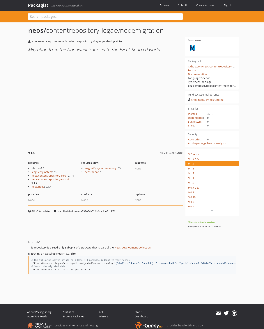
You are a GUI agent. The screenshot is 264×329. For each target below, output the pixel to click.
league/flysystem (41, 172)
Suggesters (195, 121)
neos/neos (37, 186)
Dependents (195, 117)
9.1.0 (191, 183)
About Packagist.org (39, 312)
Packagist (38, 5)
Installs (192, 114)
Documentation (197, 74)
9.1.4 (191, 163)
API (101, 312)
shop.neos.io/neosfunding (206, 99)
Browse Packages (73, 316)
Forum (192, 70)
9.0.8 (191, 206)
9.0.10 (192, 197)
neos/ (37, 30)
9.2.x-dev (193, 154)
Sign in (228, 5)
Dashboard (141, 316)
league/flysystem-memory (100, 168)
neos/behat (92, 172)
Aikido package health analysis (207, 143)
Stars (191, 125)
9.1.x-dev (193, 159)
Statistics (68, 312)
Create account (205, 5)
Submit (182, 5)
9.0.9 (191, 202)
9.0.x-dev (193, 187)
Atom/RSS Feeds (37, 316)
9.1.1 (191, 178)
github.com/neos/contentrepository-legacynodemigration (223, 66)
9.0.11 (192, 192)
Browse (164, 5)
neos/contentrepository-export (50, 179)
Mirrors (103, 316)
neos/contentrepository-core (48, 175)
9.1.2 (191, 173)
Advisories (194, 139)
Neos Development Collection (132, 247)
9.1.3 (191, 168)
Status (139, 312)
